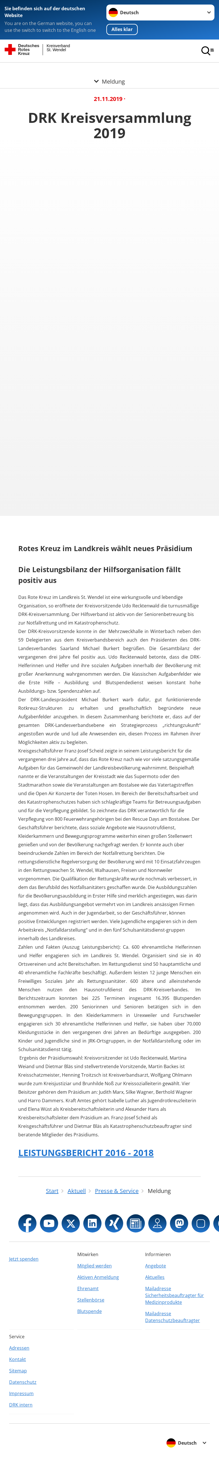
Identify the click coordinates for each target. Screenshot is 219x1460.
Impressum (21, 1393)
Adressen (19, 1348)
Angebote (155, 1266)
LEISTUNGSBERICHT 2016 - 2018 (86, 1153)
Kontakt (17, 1359)
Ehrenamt (88, 1288)
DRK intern (21, 1405)
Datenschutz (22, 1382)
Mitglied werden (94, 1266)
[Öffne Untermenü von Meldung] (109, 69)
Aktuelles (155, 1277)
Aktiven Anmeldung (98, 1277)
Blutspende (89, 1311)
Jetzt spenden (23, 1259)
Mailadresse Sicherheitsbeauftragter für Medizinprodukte (174, 1295)
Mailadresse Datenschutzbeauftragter (172, 1316)
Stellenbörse (90, 1300)
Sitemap (18, 1371)
